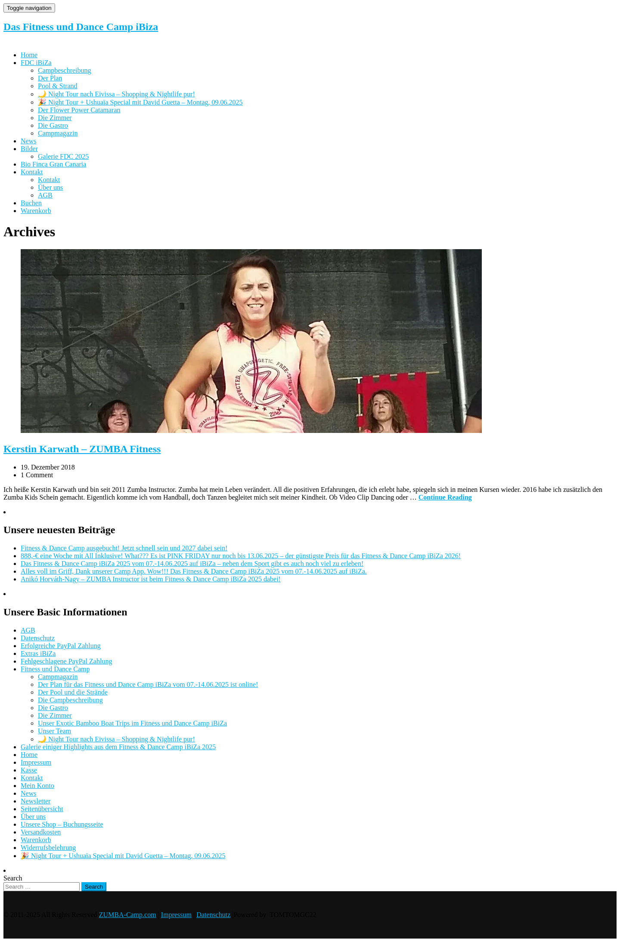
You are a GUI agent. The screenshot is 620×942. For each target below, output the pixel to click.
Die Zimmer (55, 117)
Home (29, 55)
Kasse (29, 770)
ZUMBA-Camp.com (127, 914)
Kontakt (32, 172)
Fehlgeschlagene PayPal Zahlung (66, 661)
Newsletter (35, 801)
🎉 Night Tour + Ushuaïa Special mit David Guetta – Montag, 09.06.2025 (140, 102)
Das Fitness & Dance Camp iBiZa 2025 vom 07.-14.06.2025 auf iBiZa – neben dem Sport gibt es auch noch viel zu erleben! (192, 563)
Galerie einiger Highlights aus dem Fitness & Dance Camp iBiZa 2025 (118, 747)
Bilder (29, 148)
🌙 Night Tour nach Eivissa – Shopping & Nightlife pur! (116, 94)
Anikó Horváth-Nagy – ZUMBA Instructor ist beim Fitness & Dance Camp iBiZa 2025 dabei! (151, 579)
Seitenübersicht (42, 808)
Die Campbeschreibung (70, 700)
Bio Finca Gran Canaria (53, 164)
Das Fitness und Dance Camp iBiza (80, 26)
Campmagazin (58, 133)
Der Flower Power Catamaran (79, 110)
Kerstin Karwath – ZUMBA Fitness (82, 448)
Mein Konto (37, 785)
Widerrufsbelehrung (48, 847)
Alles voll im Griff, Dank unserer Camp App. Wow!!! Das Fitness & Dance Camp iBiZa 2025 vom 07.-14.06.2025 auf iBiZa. (194, 571)
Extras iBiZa (38, 653)
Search (12, 878)
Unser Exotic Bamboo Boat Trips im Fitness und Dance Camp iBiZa (132, 723)
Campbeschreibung (64, 70)
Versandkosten (41, 832)
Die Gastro (53, 125)
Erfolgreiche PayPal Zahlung (61, 645)
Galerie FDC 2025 (63, 156)
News (28, 141)
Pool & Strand (58, 86)
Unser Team (54, 731)
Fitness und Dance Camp (55, 669)
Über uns (50, 187)
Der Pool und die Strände (73, 692)
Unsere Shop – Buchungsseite (62, 824)
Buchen (31, 203)
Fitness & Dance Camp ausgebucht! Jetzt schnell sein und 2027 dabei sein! (124, 548)
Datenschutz (38, 638)
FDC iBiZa (36, 62)
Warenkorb (36, 210)
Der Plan (50, 78)
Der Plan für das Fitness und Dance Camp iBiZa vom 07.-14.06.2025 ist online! (148, 684)
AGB (45, 195)
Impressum (36, 762)
